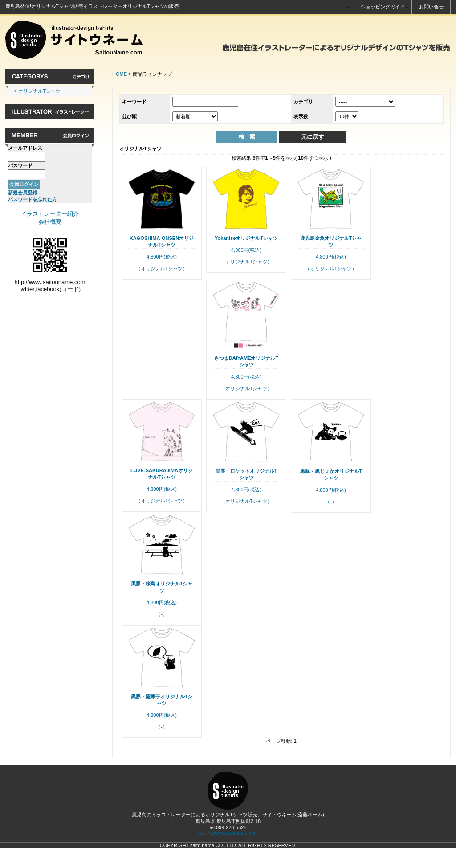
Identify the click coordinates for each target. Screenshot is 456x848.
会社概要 (49, 221)
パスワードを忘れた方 (32, 199)
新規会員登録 (22, 192)
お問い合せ (431, 6)
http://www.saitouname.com (228, 833)
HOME (119, 74)
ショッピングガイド (383, 6)
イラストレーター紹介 (50, 213)
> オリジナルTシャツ (37, 91)
